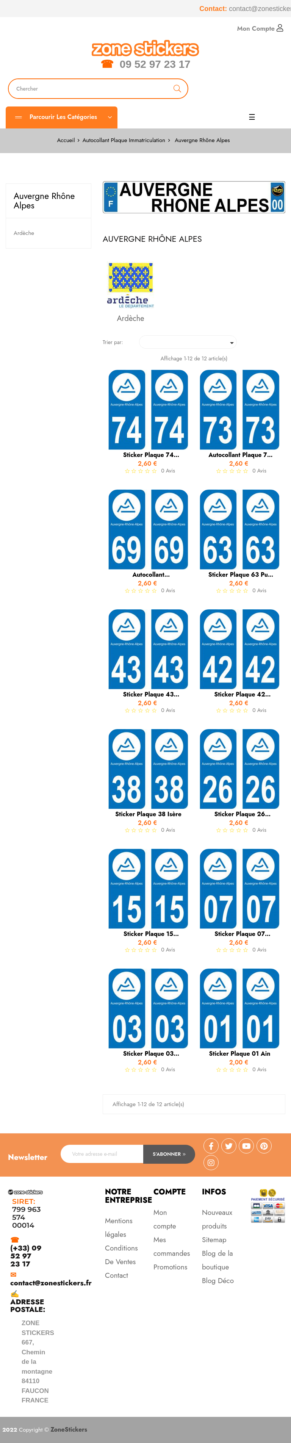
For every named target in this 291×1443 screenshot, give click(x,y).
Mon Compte (260, 28)
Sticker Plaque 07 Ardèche (239, 934)
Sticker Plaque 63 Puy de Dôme (239, 575)
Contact (116, 1275)
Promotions (170, 1267)
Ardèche (24, 233)
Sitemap (214, 1240)
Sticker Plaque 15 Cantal (148, 934)
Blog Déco (218, 1281)
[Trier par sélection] (188, 342)
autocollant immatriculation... (148, 575)
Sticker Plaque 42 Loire (239, 694)
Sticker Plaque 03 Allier (148, 1054)
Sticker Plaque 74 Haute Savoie (148, 455)
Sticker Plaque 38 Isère (148, 814)
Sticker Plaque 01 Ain (240, 1054)
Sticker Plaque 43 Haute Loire (148, 694)
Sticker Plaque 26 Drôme (239, 814)
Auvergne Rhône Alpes (44, 200)
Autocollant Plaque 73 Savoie (239, 455)
